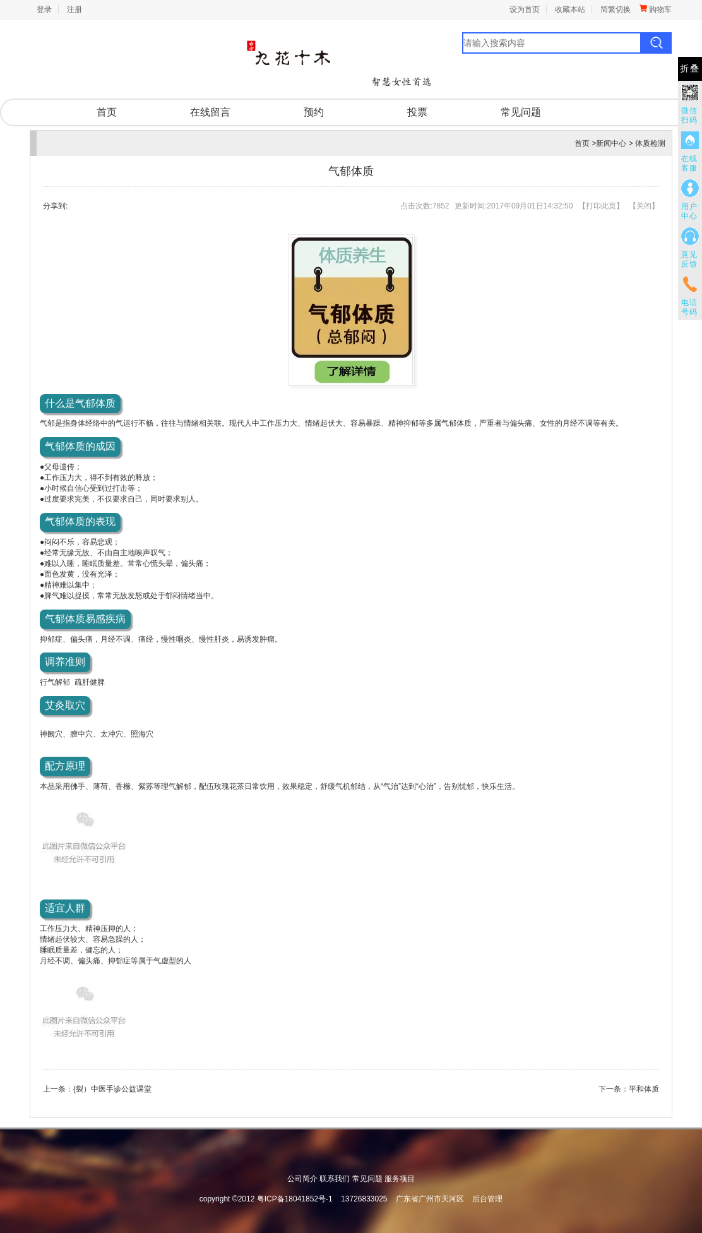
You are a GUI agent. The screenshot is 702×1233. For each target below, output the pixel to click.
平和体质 (644, 1089)
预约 (314, 112)
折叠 (690, 68)
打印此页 (601, 205)
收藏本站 (570, 9)
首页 (107, 112)
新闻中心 (611, 143)
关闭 (643, 205)
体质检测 (650, 143)
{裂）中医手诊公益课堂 (112, 1089)
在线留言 (210, 112)
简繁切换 (615, 9)
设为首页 (524, 9)
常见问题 (521, 112)
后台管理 (487, 1198)
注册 (74, 9)
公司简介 (302, 1178)
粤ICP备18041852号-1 (295, 1198)
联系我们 (334, 1178)
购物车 (656, 9)
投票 (417, 112)
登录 (44, 9)
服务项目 (399, 1178)
